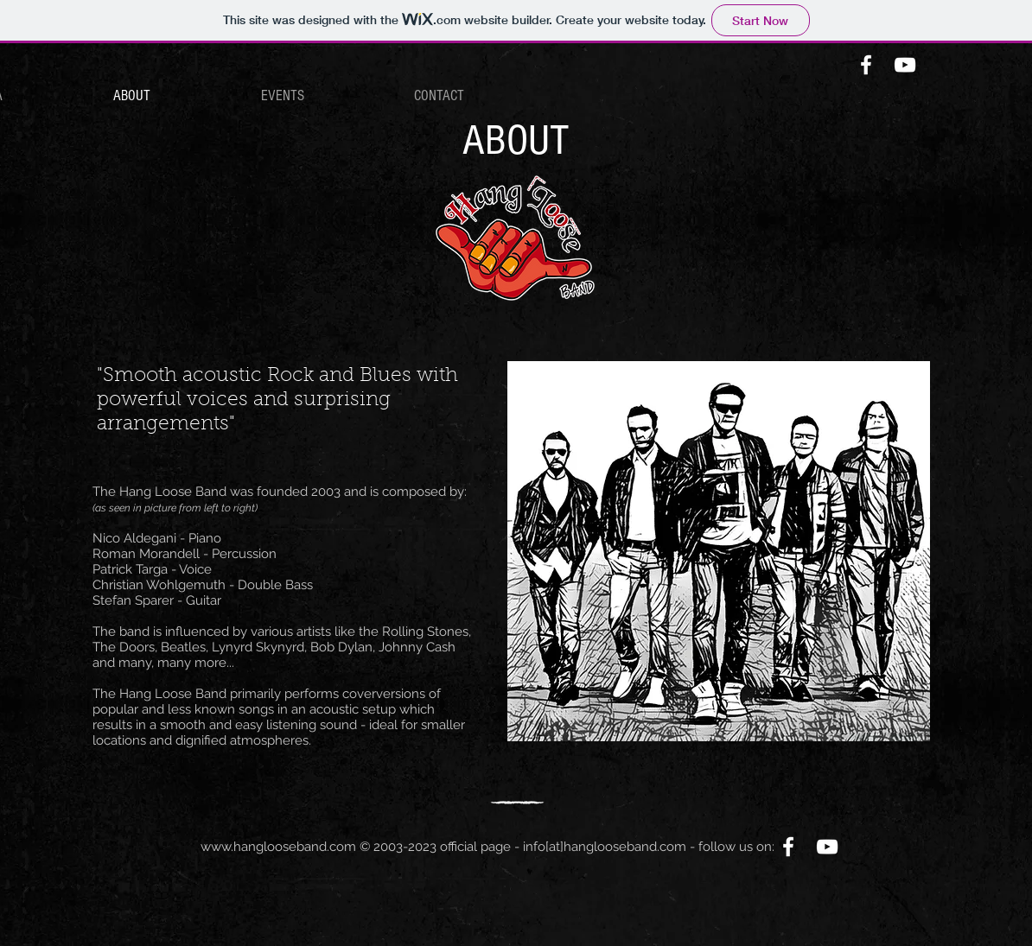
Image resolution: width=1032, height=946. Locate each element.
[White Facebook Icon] (866, 65)
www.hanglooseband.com (278, 846)
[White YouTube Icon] (905, 65)
